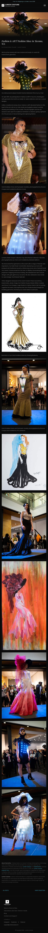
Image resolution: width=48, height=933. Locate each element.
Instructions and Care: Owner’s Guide (15, 911)
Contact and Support (10, 916)
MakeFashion (37, 866)
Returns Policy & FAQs (10, 908)
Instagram (7, 922)
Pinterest (22, 922)
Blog (5, 913)
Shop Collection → (40, 890)
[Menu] (44, 5)
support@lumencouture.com (11, 924)
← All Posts (5, 890)
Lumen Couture (27, 866)
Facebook (14, 922)
